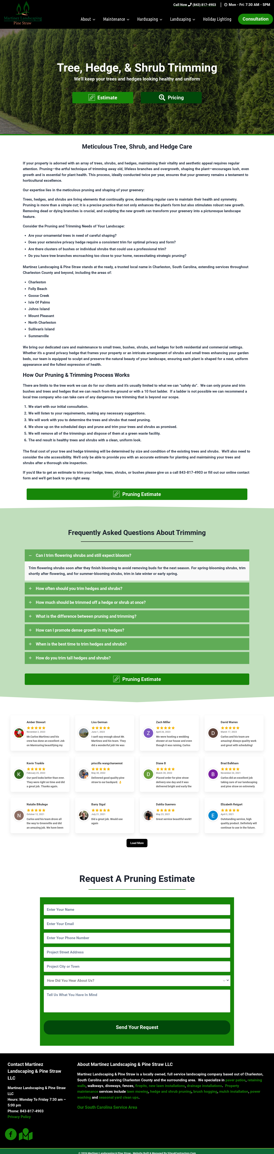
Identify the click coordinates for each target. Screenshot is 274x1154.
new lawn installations (167, 1082)
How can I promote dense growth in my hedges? (80, 630)
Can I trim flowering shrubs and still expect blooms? (83, 555)
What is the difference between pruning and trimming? (86, 616)
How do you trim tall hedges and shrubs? (73, 658)
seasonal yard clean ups (119, 1093)
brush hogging (205, 1087)
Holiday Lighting (217, 19)
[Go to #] (11, 1130)
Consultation (255, 19)
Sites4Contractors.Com (181, 1149)
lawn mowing (137, 1087)
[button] (102, 97)
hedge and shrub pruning (170, 1087)
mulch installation (233, 1087)
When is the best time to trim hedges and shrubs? (81, 644)
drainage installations (204, 1082)
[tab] (137, 555)
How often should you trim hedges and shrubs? (79, 588)
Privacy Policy (19, 1113)
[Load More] (137, 848)
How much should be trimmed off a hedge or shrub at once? (91, 602)
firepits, (141, 1082)
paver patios (235, 1076)
